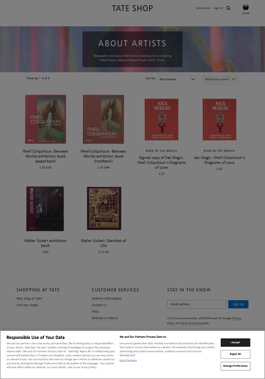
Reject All (235, 354)
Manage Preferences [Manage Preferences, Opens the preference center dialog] (235, 366)
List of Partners (128, 360)
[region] (132, 354)
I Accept (235, 342)
